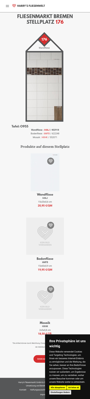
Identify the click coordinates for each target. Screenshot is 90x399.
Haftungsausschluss (39, 390)
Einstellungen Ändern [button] (60, 392)
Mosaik (45, 322)
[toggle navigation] (7, 6)
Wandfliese (45, 194)
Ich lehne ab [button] (73, 387)
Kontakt (22, 390)
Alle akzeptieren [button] (58, 387)
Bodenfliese (45, 258)
